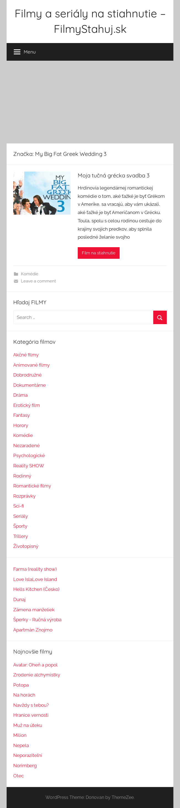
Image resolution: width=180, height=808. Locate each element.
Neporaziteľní (27, 755)
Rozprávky (24, 496)
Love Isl (21, 579)
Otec (18, 775)
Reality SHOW (28, 465)
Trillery (20, 536)
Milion (19, 735)
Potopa (21, 685)
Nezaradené (26, 445)
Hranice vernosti (31, 715)
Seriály (20, 516)
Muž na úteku (27, 725)
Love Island (44, 579)
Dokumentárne (29, 385)
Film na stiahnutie (98, 252)
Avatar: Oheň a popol (35, 665)
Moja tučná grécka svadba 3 (113, 175)
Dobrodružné (27, 375)
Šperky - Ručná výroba (37, 619)
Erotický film (26, 405)
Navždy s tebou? (31, 705)
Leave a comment (38, 281)
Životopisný (25, 546)
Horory (20, 425)
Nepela (21, 745)
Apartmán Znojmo (32, 630)
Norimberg (25, 765)
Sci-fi (18, 506)
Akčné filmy (26, 355)
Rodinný (22, 476)
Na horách (24, 695)
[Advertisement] (90, 102)
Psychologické (29, 455)
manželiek (43, 609)
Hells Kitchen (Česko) (36, 589)
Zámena (22, 609)
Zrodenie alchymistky (36, 675)
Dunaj (19, 599)
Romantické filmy (32, 486)
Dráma (20, 395)
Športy (20, 526)
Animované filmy (31, 365)
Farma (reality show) (35, 569)
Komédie (29, 273)
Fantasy (21, 415)
